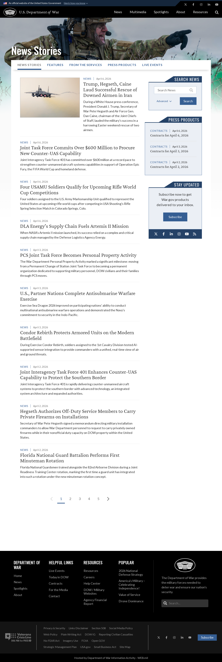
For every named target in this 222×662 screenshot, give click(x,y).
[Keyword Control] (175, 90)
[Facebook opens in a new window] (193, 4)
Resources (200, 12)
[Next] (108, 498)
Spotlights (161, 12)
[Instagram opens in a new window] (201, 4)
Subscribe (175, 217)
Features (55, 65)
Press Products (122, 65)
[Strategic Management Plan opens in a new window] (60, 647)
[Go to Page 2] (70, 498)
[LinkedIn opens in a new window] (209, 4)
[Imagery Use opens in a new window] (70, 641)
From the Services (85, 65)
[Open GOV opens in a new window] (98, 641)
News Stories (29, 65)
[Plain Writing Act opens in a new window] (71, 634)
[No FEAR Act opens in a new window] (51, 641)
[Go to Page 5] (98, 498)
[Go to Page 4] (89, 498)
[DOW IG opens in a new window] (90, 634)
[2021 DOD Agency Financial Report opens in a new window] (98, 601)
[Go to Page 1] (61, 498)
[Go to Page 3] (80, 498)
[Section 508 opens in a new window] (99, 628)
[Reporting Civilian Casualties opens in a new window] (116, 634)
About (180, 12)
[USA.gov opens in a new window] (85, 647)
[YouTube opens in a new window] (216, 4)
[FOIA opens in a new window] (85, 641)
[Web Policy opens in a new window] (50, 634)
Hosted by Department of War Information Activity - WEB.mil (111, 657)
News (118, 12)
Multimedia (138, 12)
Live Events (152, 65)
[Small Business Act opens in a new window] (105, 647)
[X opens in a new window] (185, 4)
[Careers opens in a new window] (98, 577)
